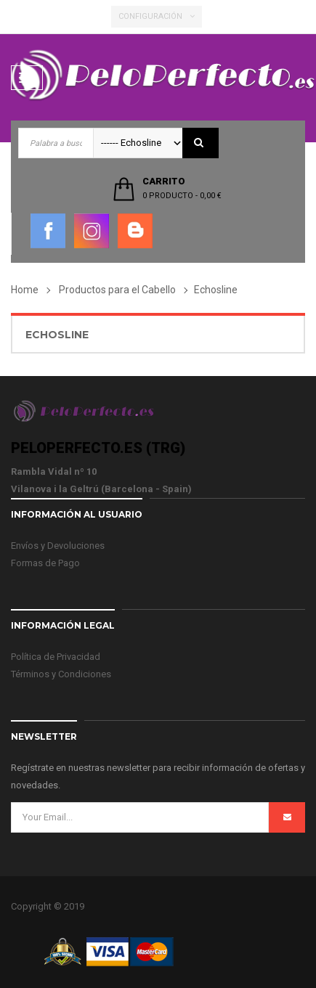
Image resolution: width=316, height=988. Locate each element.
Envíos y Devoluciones (58, 545)
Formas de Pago (45, 563)
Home (25, 289)
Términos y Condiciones (61, 674)
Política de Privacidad (55, 656)
